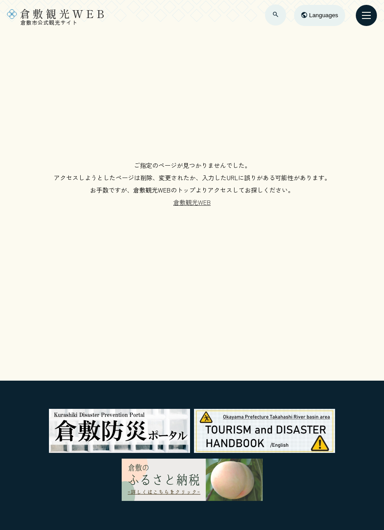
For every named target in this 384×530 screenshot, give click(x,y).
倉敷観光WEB (192, 202)
